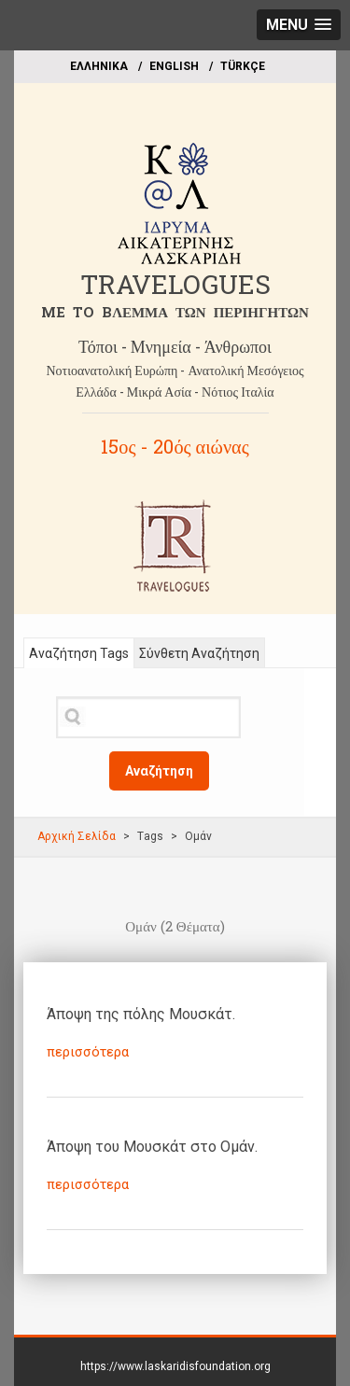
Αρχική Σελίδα (76, 836)
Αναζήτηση (159, 770)
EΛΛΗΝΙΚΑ (99, 66)
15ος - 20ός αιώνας (174, 446)
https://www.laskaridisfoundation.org (175, 1366)
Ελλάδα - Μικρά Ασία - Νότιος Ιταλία (174, 391)
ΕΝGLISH (174, 66)
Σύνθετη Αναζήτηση (199, 653)
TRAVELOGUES (175, 284)
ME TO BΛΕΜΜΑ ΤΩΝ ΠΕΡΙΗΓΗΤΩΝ (175, 311)
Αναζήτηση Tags (79, 653)
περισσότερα (88, 1051)
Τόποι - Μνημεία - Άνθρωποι (175, 346)
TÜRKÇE (242, 66)
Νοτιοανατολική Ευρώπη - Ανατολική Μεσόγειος (174, 370)
